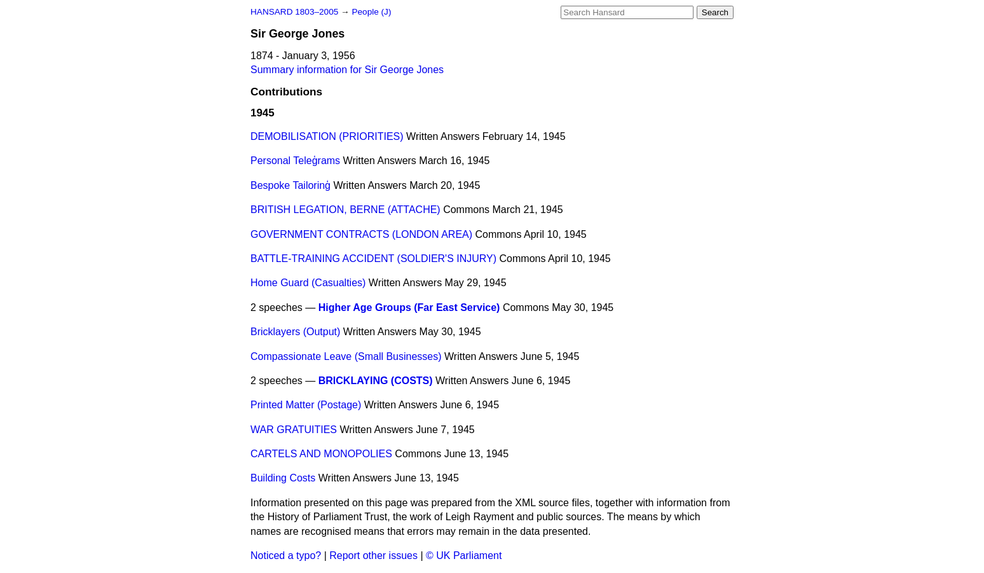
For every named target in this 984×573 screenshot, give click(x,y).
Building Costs (282, 478)
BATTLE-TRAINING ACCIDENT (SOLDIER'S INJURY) (373, 258)
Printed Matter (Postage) (305, 404)
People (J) (371, 12)
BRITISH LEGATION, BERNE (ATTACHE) (345, 209)
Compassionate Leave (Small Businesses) (346, 356)
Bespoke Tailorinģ (290, 185)
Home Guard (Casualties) (308, 282)
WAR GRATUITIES (293, 429)
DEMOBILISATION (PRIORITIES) (327, 136)
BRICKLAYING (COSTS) (375, 380)
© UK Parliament (464, 555)
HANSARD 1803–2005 (294, 12)
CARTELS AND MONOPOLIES (321, 453)
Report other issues (373, 555)
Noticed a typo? (285, 555)
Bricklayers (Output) (295, 331)
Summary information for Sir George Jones (347, 69)
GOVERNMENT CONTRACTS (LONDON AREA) (361, 234)
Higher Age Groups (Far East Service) (409, 307)
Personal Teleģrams (295, 160)
